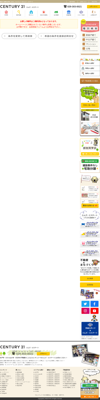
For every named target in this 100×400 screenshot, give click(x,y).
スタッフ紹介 (81, 15)
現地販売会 (4, 385)
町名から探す (89, 63)
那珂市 (37, 383)
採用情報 (90, 285)
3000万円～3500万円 (54, 381)
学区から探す (89, 68)
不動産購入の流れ (91, 81)
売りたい (31, 15)
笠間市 (37, 378)
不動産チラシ (5, 383)
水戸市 (37, 372)
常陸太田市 (38, 385)
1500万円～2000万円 (54, 376)
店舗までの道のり (6, 376)
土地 (88, 48)
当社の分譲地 (43, 15)
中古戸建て (91, 39)
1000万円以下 (52, 372)
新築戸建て (91, 35)
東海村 (37, 389)
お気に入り (83, 1)
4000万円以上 (52, 385)
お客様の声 (94, 15)
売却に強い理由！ (90, 105)
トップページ (5, 372)
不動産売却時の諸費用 (70, 383)
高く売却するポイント (70, 381)
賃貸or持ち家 (20, 380)
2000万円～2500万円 (54, 378)
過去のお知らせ (88, 205)
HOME (6, 15)
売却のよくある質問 (69, 385)
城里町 (37, 381)
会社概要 (56, 15)
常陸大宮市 (38, 387)
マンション (91, 44)
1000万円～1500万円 (54, 374)
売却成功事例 (68, 374)
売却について (68, 372)
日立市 (37, 376)
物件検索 (18, 15)
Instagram (4, 393)
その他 (37, 391)
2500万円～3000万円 (54, 380)
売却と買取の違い (69, 380)
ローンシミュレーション (23, 381)
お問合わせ (43, 353)
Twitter (3, 391)
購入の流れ (20, 383)
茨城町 (37, 380)
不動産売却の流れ (69, 378)
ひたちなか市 (38, 374)
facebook (3, 389)
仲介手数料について (69, 387)
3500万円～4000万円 (54, 383)
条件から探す (89, 73)
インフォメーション (6, 378)
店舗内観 (68, 15)
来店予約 (19, 385)
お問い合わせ (93, 6)
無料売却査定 (68, 376)
